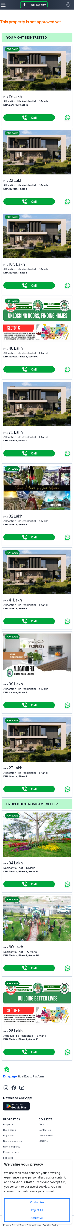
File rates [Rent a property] (8, 1157)
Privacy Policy (10, 1225)
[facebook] (14, 1088)
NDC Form (44, 1141)
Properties (9, 1124)
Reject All (37, 1210)
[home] (6, 1069)
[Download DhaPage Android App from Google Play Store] (16, 1106)
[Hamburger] (3, 5)
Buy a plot (8, 1135)
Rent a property (11, 1146)
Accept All (37, 1218)
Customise (37, 1202)
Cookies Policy (50, 1225)
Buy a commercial (12, 1141)
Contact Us (45, 1129)
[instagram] (6, 1088)
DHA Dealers (46, 1135)
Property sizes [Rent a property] (11, 1152)
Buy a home (9, 1129)
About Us (44, 1124)
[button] (68, 4)
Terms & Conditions (30, 1225)
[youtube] (21, 1088)
